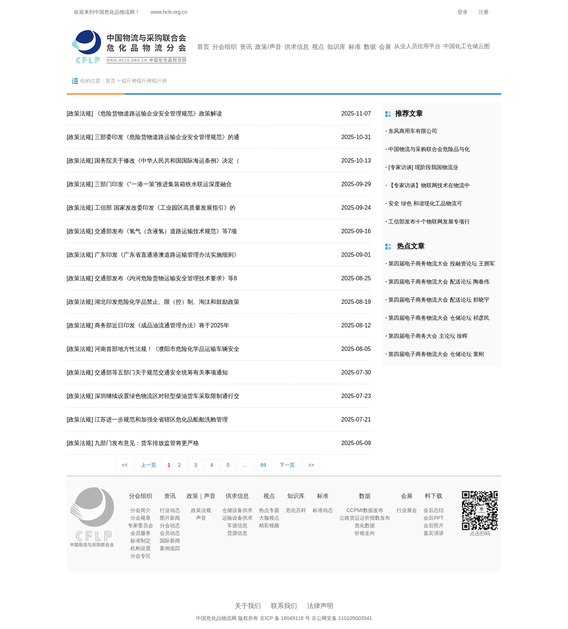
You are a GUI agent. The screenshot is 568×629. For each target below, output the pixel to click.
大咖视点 (269, 518)
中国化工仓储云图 (466, 46)
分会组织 (224, 46)
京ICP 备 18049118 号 (285, 618)
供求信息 (296, 46)
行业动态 (170, 510)
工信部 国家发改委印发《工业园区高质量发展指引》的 (165, 208)
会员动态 (170, 533)
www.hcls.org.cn (169, 12)
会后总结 (433, 510)
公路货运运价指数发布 (364, 518)
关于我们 (248, 605)
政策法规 (201, 510)
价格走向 (365, 533)
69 (263, 465)
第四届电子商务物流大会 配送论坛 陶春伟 (438, 281)
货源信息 (237, 533)
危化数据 (365, 525)
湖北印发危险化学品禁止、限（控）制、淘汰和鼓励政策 (167, 302)
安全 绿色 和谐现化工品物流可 (425, 203)
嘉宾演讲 (433, 533)
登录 (463, 12)
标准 (354, 46)
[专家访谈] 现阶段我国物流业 (423, 167)
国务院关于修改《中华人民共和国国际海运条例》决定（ (167, 161)
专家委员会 (140, 525)
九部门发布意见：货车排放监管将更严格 (147, 443)
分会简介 (140, 510)
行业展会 (407, 510)
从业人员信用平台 (417, 46)
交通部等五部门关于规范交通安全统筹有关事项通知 (161, 372)
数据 (370, 46)
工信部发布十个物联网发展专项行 (429, 221)
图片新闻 (170, 518)
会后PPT (433, 518)
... (245, 465)
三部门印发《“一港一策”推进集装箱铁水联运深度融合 (163, 184)
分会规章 (140, 518)
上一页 (148, 465)
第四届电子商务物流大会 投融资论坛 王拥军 (441, 263)
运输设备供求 (237, 518)
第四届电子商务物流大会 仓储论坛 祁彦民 (438, 318)
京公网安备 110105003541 (342, 618)
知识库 (336, 46)
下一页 (287, 465)
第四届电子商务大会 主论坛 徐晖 (427, 336)
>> (311, 465)
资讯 (246, 46)
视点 (318, 46)
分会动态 (170, 525)
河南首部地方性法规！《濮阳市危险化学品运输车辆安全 (167, 349)
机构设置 (140, 548)
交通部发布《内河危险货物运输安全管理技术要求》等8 (166, 278)
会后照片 (433, 525)
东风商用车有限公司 (412, 131)
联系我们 (284, 605)
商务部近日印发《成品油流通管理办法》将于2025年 (162, 325)
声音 (201, 518)
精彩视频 (269, 525)
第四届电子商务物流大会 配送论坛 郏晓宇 (438, 300)
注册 (484, 12)
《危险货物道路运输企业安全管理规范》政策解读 (158, 113)
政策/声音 (268, 46)
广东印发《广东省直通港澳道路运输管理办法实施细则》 (167, 255)
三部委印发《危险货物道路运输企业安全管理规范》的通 (167, 137)
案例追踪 (170, 548)
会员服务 (140, 533)
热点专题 (269, 510)
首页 (203, 46)
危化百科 (296, 510)
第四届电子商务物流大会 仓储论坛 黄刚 (436, 354)
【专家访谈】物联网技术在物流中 (429, 185)
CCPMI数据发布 (364, 510)
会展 (385, 46)
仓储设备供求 (237, 510)
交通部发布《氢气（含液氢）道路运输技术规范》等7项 (166, 231)
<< (125, 465)
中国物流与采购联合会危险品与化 (429, 149)
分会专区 (140, 556)
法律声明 (320, 605)
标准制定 (140, 541)
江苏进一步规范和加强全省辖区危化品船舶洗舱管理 (161, 419)
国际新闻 (170, 541)
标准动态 (323, 510)
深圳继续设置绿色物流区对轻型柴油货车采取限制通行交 (167, 396)
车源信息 (237, 525)
